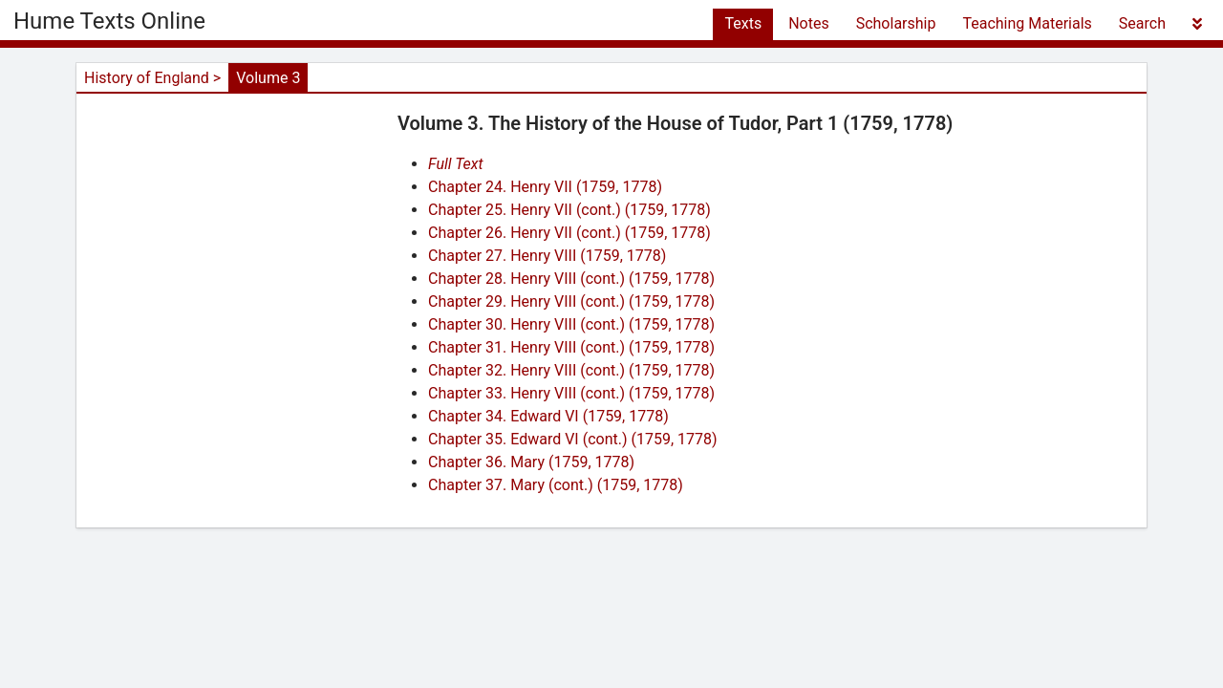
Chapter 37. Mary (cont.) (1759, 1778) (555, 485)
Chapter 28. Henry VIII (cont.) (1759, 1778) (571, 278)
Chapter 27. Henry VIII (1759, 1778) (547, 256)
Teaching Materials (1026, 23)
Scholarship (896, 23)
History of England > (152, 78)
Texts (743, 23)
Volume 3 (268, 78)
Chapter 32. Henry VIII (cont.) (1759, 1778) (571, 370)
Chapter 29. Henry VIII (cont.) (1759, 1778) (571, 301)
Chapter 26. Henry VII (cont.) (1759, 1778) (569, 233)
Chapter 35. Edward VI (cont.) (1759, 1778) (573, 439)
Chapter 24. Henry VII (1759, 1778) (545, 187)
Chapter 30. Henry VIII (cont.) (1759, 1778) (571, 324)
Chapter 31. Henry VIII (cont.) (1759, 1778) (571, 347)
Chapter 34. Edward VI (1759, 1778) (548, 416)
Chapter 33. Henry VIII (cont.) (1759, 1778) (571, 393)
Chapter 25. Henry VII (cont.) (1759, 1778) (569, 210)
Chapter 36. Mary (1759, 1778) (531, 462)
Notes (808, 23)
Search (1142, 23)
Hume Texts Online (109, 21)
